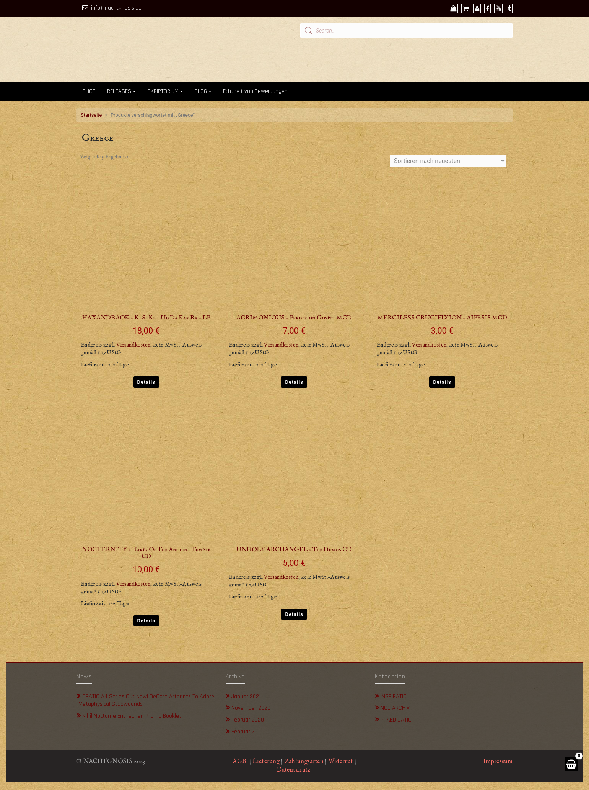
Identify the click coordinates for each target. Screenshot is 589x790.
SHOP (89, 91)
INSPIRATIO (394, 696)
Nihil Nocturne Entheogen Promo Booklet (131, 716)
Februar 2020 (247, 720)
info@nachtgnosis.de (116, 8)
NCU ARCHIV (395, 708)
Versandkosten (133, 345)
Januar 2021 (246, 696)
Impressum (498, 762)
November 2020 (250, 708)
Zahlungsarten (304, 762)
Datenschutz (294, 770)
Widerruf (341, 762)
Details (146, 382)
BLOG (201, 91)
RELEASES (119, 91)
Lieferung (266, 762)
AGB (239, 762)
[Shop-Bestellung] (448, 161)
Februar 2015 (247, 732)
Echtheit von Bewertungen (255, 91)
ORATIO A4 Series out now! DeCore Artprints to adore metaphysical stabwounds (146, 700)
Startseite (91, 115)
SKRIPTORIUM (163, 91)
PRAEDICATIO (396, 720)
